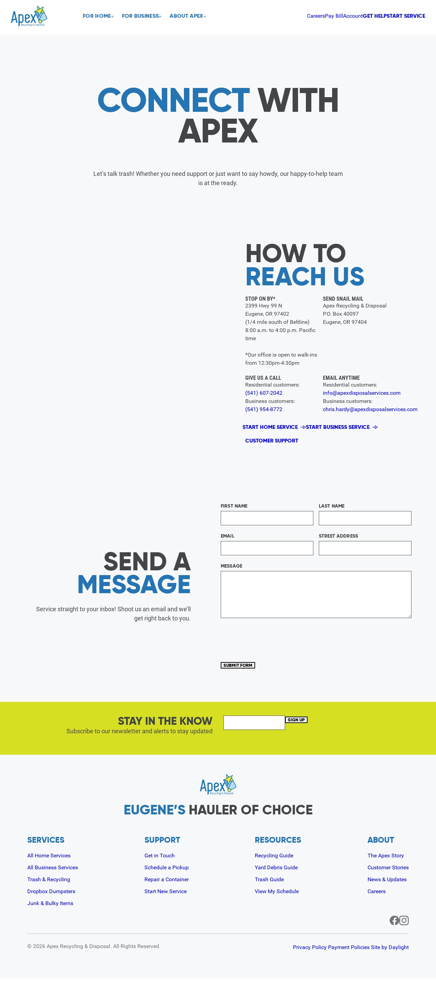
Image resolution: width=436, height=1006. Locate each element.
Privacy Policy (288, 974)
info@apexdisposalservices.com (362, 393)
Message (231, 583)
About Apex (194, 16)
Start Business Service (349, 430)
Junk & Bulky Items (53, 930)
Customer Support (281, 452)
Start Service (396, 15)
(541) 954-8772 (264, 409)
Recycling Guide (274, 882)
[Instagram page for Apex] (404, 947)
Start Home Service (273, 430)
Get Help (339, 15)
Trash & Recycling (51, 906)
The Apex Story (382, 882)
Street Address (338, 553)
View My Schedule (277, 918)
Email (227, 553)
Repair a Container (168, 906)
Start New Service (167, 918)
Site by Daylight (390, 974)
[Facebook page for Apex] (386, 947)
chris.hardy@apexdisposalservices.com (371, 409)
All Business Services (55, 894)
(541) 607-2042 (264, 393)
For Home (97, 16)
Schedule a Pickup (168, 894)
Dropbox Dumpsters (54, 918)
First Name (234, 523)
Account (301, 15)
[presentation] (272, 657)
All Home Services (52, 882)
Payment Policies (338, 974)
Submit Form (247, 687)
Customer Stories (385, 894)
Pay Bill (276, 15)
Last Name (331, 523)
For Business (144, 16)
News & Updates (383, 906)
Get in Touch (160, 882)
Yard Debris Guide (277, 894)
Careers (252, 15)
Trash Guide (269, 906)
